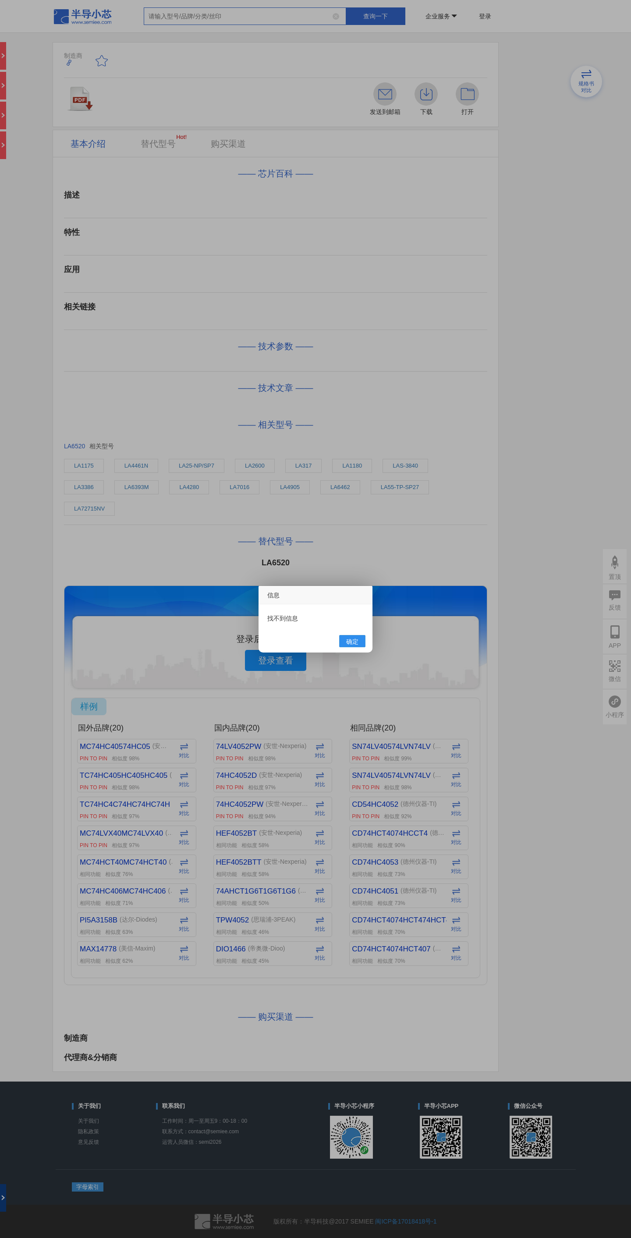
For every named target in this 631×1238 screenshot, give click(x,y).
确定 (352, 641)
